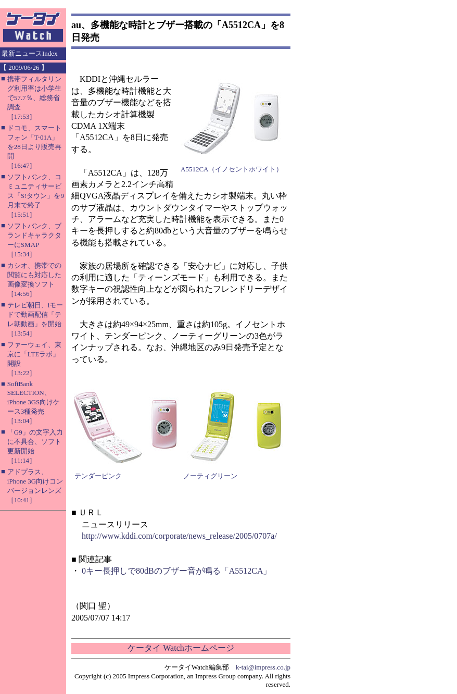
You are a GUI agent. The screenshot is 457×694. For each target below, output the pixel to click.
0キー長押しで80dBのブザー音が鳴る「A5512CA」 (176, 570)
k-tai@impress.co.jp (263, 667)
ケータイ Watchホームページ (181, 647)
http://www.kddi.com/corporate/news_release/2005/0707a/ (179, 535)
